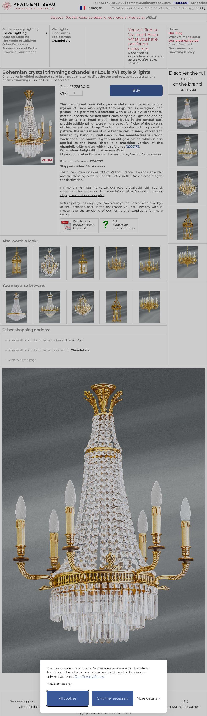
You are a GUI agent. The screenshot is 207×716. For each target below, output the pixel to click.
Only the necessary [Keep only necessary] (112, 698)
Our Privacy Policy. (89, 677)
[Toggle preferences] (147, 698)
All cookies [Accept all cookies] (67, 698)
